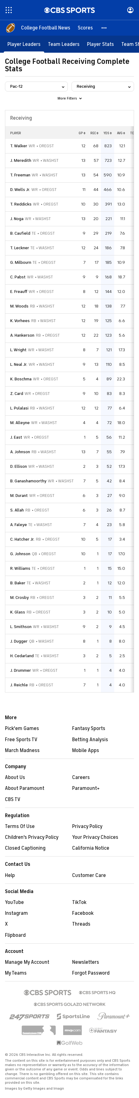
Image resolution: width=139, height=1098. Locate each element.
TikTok (79, 902)
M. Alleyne (20, 422)
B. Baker (17, 583)
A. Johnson (20, 451)
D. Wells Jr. (20, 189)
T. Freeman (20, 175)
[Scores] (85, 28)
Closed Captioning (25, 848)
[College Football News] (45, 28)
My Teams (16, 973)
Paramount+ (86, 788)
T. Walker (18, 145)
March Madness (22, 750)
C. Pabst (18, 277)
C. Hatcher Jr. (22, 539)
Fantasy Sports (88, 728)
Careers (81, 777)
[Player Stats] (100, 44)
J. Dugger (19, 641)
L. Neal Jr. (18, 364)
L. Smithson (21, 626)
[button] (104, 28)
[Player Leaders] (24, 44)
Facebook (82, 913)
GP (82, 133)
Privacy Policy (87, 826)
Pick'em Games (22, 728)
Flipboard (15, 935)
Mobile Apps (85, 750)
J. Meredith (20, 160)
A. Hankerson (22, 335)
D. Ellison (18, 466)
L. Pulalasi (19, 408)
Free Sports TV (21, 740)
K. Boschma (21, 379)
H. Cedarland (22, 655)
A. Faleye (18, 524)
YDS (107, 133)
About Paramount (24, 788)
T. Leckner (19, 247)
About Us (15, 777)
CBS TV (12, 799)
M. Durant (19, 495)
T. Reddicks (21, 204)
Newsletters (85, 962)
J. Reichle (19, 685)
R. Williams (20, 568)
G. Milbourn (20, 262)
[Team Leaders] (63, 44)
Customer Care (89, 875)
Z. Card (16, 393)
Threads (81, 924)
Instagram (16, 913)
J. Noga (17, 218)
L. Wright (18, 349)
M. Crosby (19, 597)
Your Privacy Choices (95, 837)
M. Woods (19, 306)
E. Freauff (18, 291)
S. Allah (17, 510)
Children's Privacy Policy (32, 837)
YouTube (14, 902)
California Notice (90, 848)
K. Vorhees (20, 320)
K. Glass (17, 612)
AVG (121, 133)
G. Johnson (20, 553)
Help (10, 875)
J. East (16, 437)
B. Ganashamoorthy (28, 481)
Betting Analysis (90, 740)
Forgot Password (91, 973)
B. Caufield (20, 233)
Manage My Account (27, 962)
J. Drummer (20, 670)
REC (94, 133)
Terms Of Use (20, 826)
